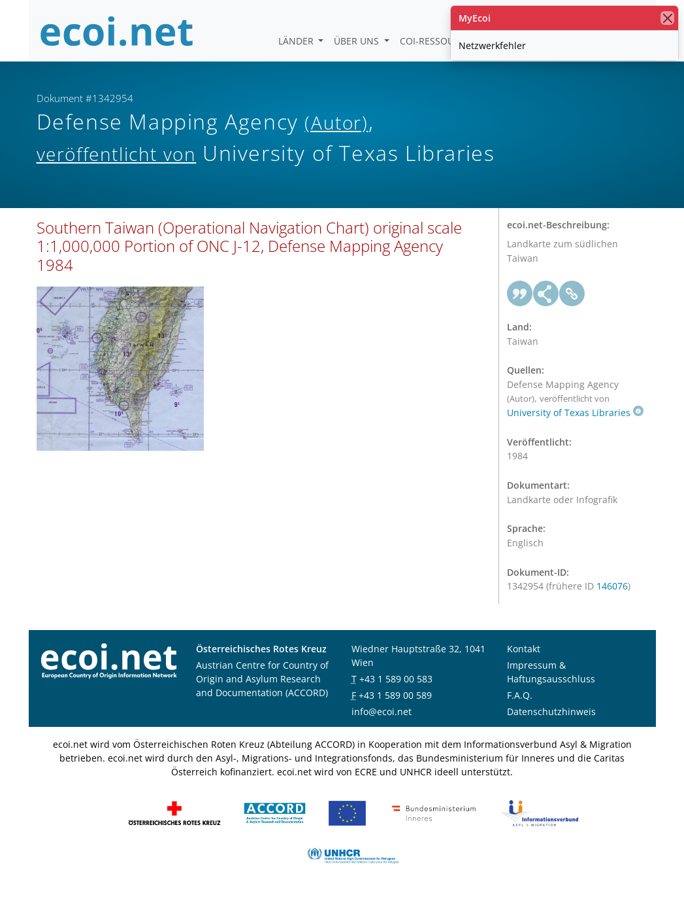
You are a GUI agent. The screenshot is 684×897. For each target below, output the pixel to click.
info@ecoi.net (381, 711)
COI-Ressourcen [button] (440, 41)
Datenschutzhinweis (551, 711)
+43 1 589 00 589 (395, 695)
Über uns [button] (358, 41)
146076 (612, 586)
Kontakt (523, 648)
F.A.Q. (519, 695)
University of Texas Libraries (575, 412)
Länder (297, 41)
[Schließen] (667, 18)
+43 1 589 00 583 (395, 679)
